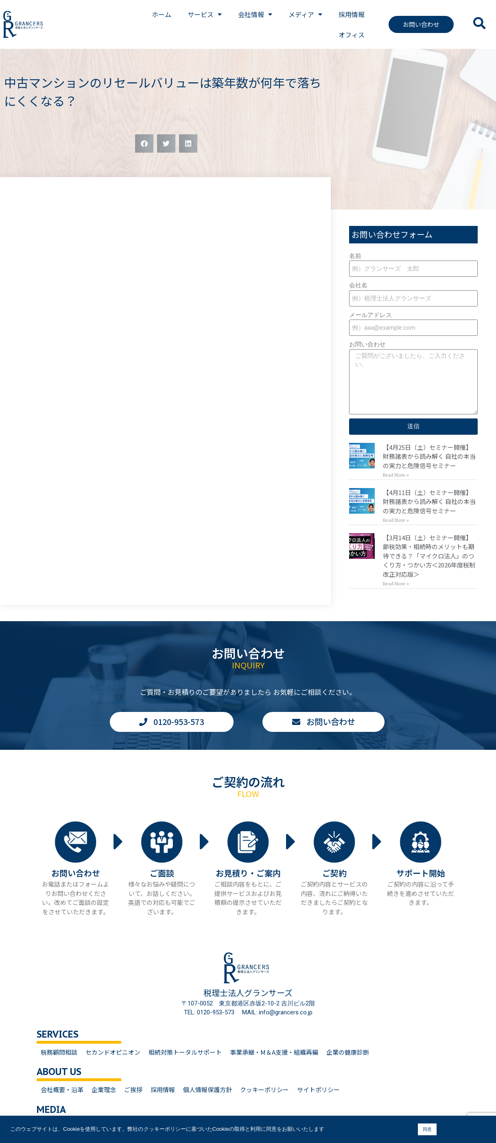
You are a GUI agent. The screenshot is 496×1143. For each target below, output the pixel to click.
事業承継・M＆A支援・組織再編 (274, 1052)
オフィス (352, 34)
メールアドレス (370, 315)
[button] (144, 143)
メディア (305, 14)
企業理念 (104, 1089)
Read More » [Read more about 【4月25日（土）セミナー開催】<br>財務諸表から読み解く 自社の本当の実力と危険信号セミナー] (396, 475)
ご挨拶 (133, 1089)
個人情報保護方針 (207, 1089)
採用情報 (352, 14)
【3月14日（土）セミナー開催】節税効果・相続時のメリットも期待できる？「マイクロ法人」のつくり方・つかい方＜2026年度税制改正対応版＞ (429, 555)
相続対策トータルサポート (185, 1052)
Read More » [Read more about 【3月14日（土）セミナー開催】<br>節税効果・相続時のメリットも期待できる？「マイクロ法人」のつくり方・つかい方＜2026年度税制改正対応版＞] (396, 584)
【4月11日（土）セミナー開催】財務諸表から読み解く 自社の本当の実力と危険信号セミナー (429, 501)
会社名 (358, 285)
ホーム (161, 14)
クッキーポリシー (264, 1089)
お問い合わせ (367, 344)
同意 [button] (427, 1129)
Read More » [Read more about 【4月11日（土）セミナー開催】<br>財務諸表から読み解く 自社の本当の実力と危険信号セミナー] (396, 520)
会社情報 (255, 14)
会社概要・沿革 (62, 1089)
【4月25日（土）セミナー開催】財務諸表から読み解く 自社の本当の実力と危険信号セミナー (429, 456)
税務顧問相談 (59, 1052)
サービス (205, 14)
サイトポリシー (318, 1089)
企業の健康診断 (347, 1052)
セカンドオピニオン (112, 1052)
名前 (355, 256)
